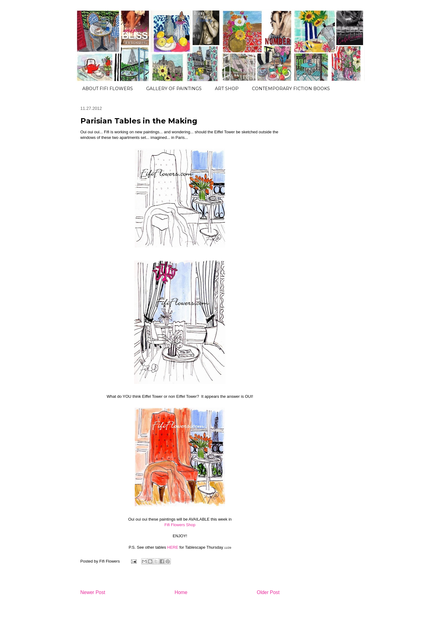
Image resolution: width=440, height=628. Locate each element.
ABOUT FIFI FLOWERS (107, 88)
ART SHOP (227, 88)
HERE (172, 547)
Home (181, 592)
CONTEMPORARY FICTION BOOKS (291, 88)
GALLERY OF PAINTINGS (174, 88)
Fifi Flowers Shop (179, 524)
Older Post (268, 592)
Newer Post (92, 592)
